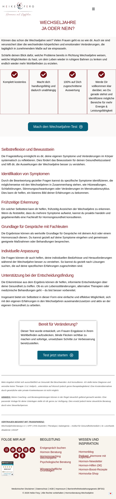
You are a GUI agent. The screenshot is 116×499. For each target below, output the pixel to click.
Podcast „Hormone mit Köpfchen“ (92, 456)
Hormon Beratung (51, 452)
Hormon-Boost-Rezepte (93, 469)
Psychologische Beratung (55, 461)
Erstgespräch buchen (53, 447)
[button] (93, 9)
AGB (51, 489)
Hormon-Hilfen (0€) (90, 465)
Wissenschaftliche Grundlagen (51, 469)
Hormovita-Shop (89, 473)
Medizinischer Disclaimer (23, 489)
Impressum (61, 489)
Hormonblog (86, 451)
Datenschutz (41, 489)
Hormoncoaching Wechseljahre (50, 457)
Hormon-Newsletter (90, 461)
